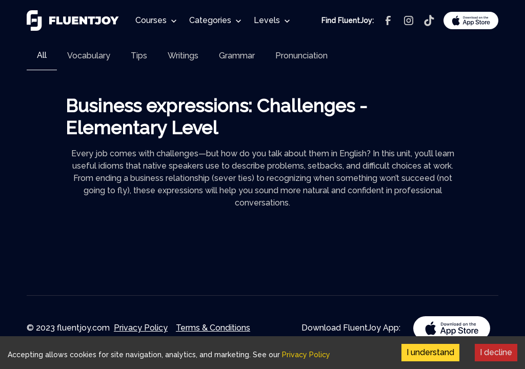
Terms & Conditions (213, 328)
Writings (183, 55)
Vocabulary (88, 55)
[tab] (42, 55)
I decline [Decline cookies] (496, 352)
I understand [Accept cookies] (430, 352)
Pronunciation (301, 55)
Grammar (237, 55)
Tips (139, 55)
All (42, 55)
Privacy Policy (141, 328)
